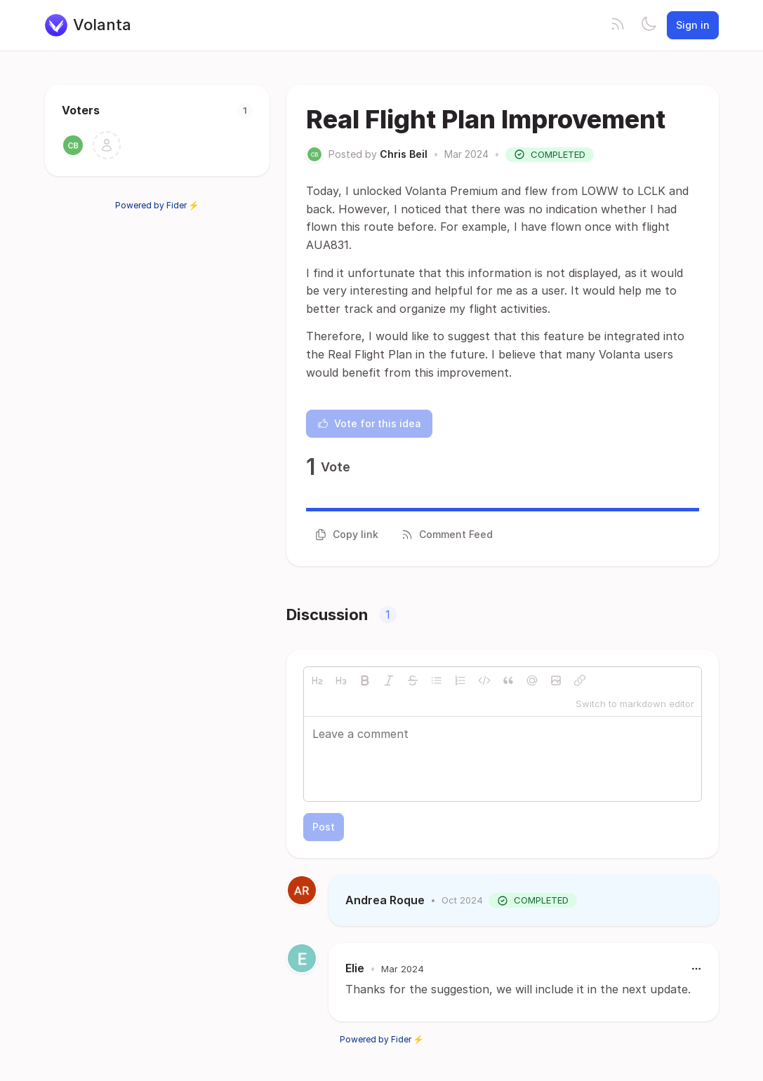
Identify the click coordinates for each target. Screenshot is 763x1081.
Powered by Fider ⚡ (157, 205)
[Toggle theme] (648, 25)
